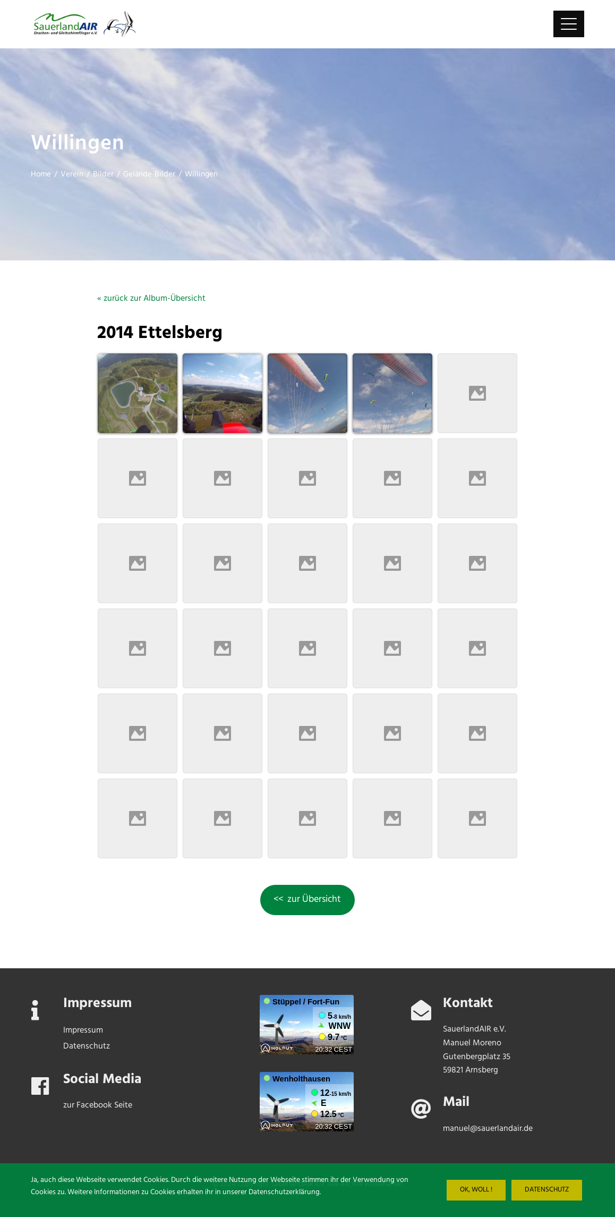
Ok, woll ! (476, 1190)
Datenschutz (547, 1190)
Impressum (83, 1030)
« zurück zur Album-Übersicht (151, 299)
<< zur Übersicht (307, 899)
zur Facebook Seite (97, 1105)
